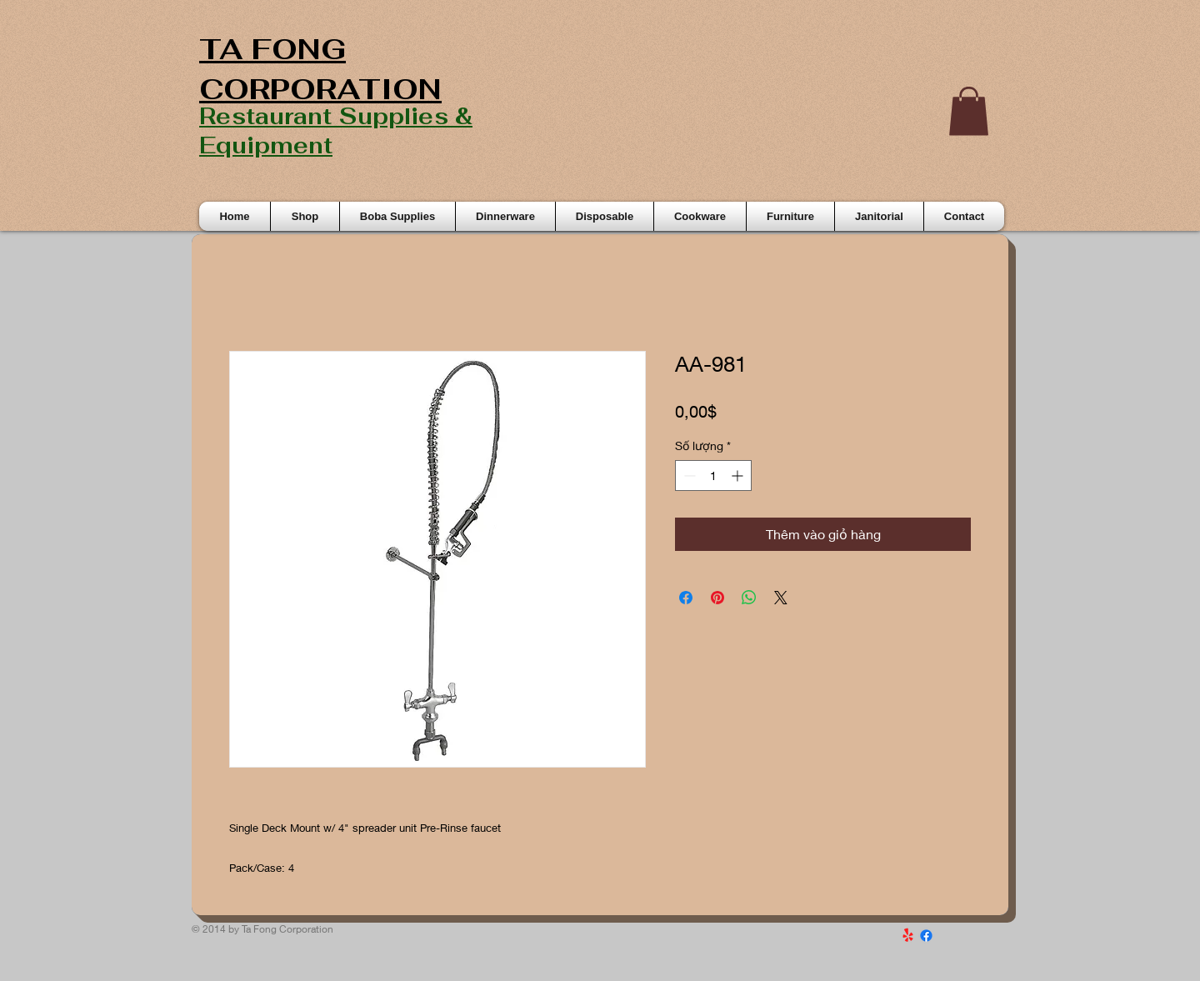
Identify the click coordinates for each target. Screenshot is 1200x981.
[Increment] (738, 475)
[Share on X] (781, 598)
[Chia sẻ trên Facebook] (686, 598)
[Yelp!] (908, 935)
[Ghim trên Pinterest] (718, 598)
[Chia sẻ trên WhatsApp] (749, 598)
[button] (968, 111)
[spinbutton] (713, 475)
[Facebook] (926, 935)
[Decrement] (688, 475)
